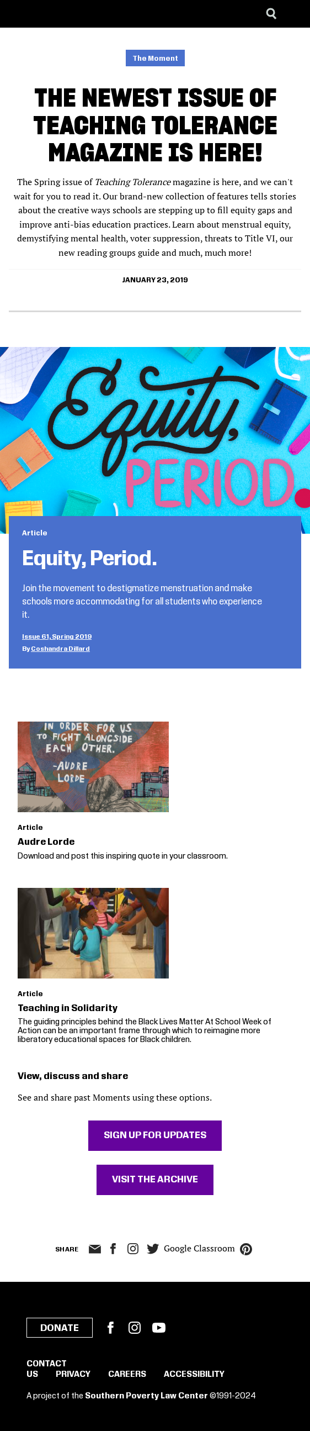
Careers (127, 1375)
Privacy (73, 1375)
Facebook (110, 1328)
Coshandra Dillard (60, 649)
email (94, 1249)
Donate (59, 1328)
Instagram (133, 1248)
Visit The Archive (155, 1179)
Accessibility (194, 1375)
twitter (153, 1249)
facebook (113, 1248)
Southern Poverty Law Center (146, 1396)
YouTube (158, 1328)
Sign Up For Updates (155, 1135)
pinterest (246, 1249)
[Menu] (293, 14)
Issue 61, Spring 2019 (57, 637)
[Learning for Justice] (64, 13)
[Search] (271, 14)
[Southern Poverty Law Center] (18, 13)
